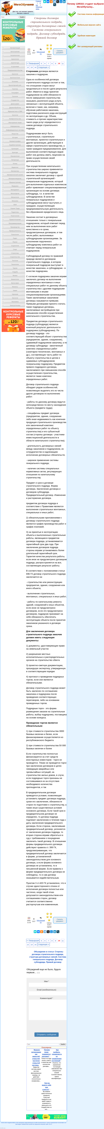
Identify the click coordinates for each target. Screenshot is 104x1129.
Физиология (15, 279)
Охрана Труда (15, 208)
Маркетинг (15, 167)
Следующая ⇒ (43, 67)
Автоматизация (15, 48)
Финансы (15, 287)
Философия (15, 283)
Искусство (15, 134)
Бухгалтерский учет (15, 85)
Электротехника (15, 305)
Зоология (15, 115)
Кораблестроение (15, 145)
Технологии (15, 264)
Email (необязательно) (46, 990)
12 (28, 67)
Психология (15, 234)
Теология (15, 260)
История (15, 137)
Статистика (15, 253)
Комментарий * (46, 998)
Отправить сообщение (46, 1035)
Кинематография (15, 141)
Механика (15, 201)
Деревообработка (15, 107)
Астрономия (15, 66)
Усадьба (15, 272)
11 (63, 63)
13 (32, 67)
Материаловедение (15, 178)
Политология (15, 216)
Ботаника (15, 81)
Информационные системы (15, 130)
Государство (15, 100)
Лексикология (15, 156)
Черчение (15, 294)
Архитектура (15, 63)
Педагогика (15, 212)
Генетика (15, 89)
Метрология (15, 197)
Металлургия (15, 193)
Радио (15, 238)
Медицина (15, 186)
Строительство (15, 257)
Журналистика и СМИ (15, 111)
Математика (15, 171)
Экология (15, 298)
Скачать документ (59, 52)
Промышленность (15, 231)
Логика (15, 163)
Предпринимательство (15, 70)
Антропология (15, 55)
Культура (15, 152)
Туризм (15, 268)
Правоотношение (15, 219)
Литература (15, 160)
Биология (15, 74)
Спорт (15, 249)
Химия (15, 290)
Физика (15, 275)
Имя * (46, 981)
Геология (15, 96)
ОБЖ (15, 205)
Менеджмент (15, 190)
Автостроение (15, 51)
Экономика (14, 302)
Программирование (15, 223)
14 (35, 67)
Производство (15, 227)
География (15, 93)
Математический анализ (15, 175)
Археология (15, 59)
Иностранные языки (14, 122)
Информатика (15, 126)
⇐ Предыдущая (33, 63)
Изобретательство (15, 119)
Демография (15, 104)
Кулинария (15, 149)
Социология (15, 246)
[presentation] (46, 1027)
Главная (38, 1)
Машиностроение (15, 182)
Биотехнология (15, 78)
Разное (15, 242)
